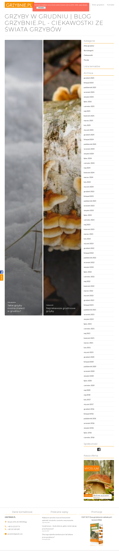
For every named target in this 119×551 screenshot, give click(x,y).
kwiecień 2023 (89, 229)
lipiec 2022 (88, 272)
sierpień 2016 (89, 428)
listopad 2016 (89, 414)
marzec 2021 (88, 343)
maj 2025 (87, 111)
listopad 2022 (89, 253)
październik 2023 (90, 201)
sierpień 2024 (89, 154)
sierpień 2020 (89, 376)
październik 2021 (90, 310)
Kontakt (110, 5)
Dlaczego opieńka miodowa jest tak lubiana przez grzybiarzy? (57, 535)
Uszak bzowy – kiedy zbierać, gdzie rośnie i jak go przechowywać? (59, 527)
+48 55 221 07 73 (12, 526)
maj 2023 (87, 225)
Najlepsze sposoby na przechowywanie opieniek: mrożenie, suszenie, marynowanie (57, 518)
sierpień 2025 (89, 97)
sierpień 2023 (89, 210)
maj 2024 (87, 168)
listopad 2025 (89, 83)
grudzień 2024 (89, 135)
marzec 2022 (88, 291)
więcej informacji (83, 4)
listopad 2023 (89, 196)
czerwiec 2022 (89, 277)
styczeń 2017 (88, 404)
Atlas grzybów (98, 5)
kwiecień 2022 (89, 286)
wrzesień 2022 (89, 262)
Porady (86, 60)
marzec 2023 (88, 234)
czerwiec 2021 (89, 329)
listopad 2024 (89, 139)
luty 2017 (87, 400)
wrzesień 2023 (89, 206)
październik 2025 (90, 87)
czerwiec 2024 (89, 163)
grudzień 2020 (89, 357)
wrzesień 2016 (89, 423)
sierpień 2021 (89, 319)
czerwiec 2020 (89, 385)
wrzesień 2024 (89, 149)
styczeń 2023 (88, 243)
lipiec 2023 (88, 215)
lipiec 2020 (88, 381)
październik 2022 (90, 258)
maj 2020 (87, 390)
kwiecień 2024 (89, 172)
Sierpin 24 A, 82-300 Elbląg (16, 522)
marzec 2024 (88, 177)
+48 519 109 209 (12, 529)
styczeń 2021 (88, 352)
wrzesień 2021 (89, 314)
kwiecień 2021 (89, 338)
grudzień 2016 (89, 409)
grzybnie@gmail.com (13, 534)
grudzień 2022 (89, 248)
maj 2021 (87, 333)
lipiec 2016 (88, 433)
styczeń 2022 (88, 295)
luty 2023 (87, 239)
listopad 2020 (89, 362)
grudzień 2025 (89, 78)
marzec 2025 (88, 120)
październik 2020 (90, 366)
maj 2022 (87, 281)
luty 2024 (87, 182)
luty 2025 (87, 125)
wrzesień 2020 (89, 371)
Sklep (1, 277)
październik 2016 (90, 418)
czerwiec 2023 (89, 220)
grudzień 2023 (89, 191)
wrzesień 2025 (89, 92)
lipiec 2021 (88, 324)
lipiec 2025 (88, 102)
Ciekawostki (49, 305)
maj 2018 (87, 395)
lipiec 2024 (88, 158)
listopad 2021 (89, 305)
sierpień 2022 (89, 267)
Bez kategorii (88, 50)
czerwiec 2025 (89, 106)
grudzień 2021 (89, 300)
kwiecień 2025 (89, 116)
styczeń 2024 (88, 187)
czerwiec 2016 (89, 437)
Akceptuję (41, 7)
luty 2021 (87, 347)
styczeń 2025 (88, 130)
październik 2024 (90, 144)
